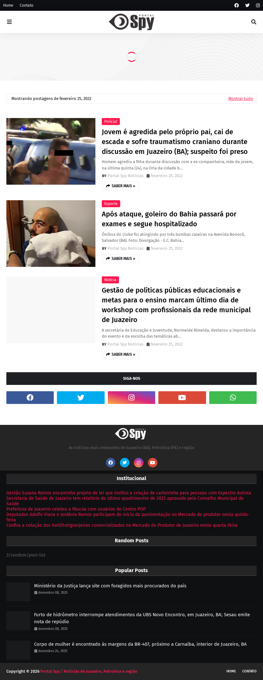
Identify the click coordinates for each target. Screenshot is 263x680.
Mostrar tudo (240, 98)
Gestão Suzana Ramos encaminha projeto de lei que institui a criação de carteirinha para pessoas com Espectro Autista (128, 493)
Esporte (111, 203)
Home (8, 5)
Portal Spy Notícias (125, 175)
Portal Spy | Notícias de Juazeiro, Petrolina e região (88, 671)
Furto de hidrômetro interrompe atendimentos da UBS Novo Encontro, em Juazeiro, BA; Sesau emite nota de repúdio (142, 618)
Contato (26, 5)
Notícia (110, 280)
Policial (110, 121)
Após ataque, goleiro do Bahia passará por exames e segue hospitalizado (169, 219)
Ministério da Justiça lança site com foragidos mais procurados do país (110, 586)
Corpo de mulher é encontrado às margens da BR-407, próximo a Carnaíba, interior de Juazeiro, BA (140, 644)
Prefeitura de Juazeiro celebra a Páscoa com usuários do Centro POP (76, 509)
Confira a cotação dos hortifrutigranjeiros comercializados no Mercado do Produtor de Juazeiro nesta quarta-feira (122, 525)
